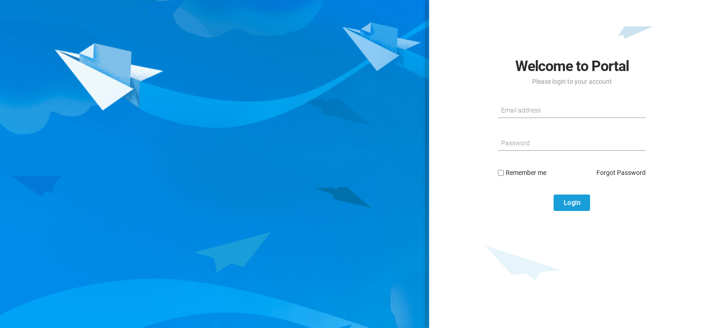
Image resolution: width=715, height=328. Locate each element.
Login (572, 202)
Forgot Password (621, 172)
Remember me (522, 172)
